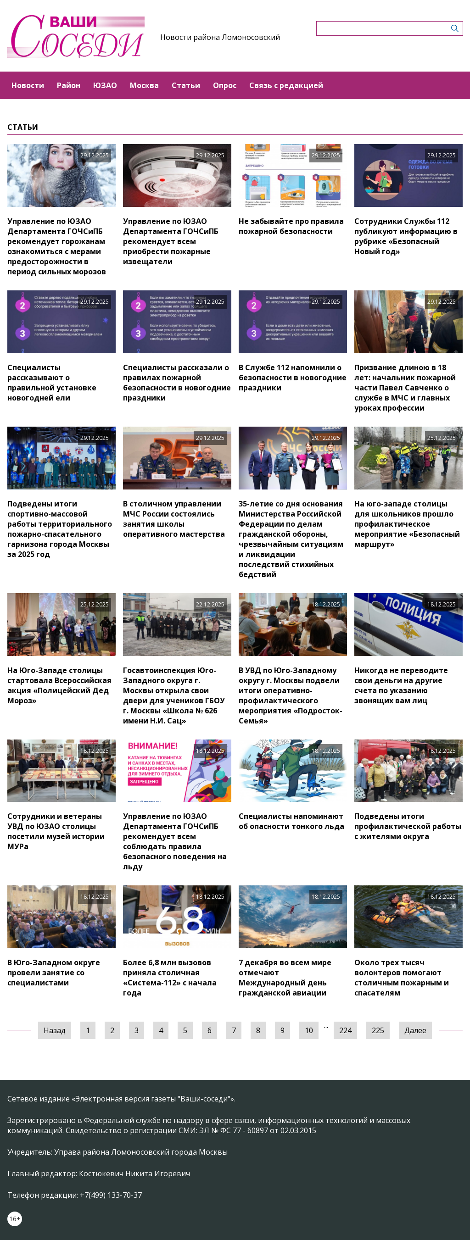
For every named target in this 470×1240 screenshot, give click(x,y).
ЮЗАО (105, 85)
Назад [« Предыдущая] (55, 1030)
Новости (27, 85)
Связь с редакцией (286, 85)
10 (309, 1030)
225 (378, 1030)
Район (68, 85)
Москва (144, 85)
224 (345, 1030)
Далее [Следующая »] (415, 1030)
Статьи (186, 85)
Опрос (224, 85)
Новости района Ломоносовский (220, 37)
